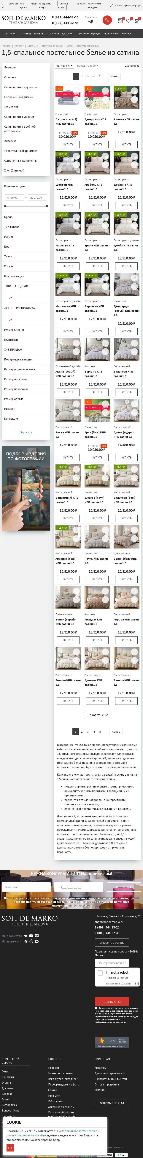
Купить (68, 144)
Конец (114, 76)
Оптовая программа (107, 1084)
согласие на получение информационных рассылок (90, 903)
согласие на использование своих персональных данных (88, 898)
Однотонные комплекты (20, 160)
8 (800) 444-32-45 (65, 23)
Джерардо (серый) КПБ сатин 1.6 (126, 310)
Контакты (81, 3)
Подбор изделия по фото (63, 1084)
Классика (90, 366)
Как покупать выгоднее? (63, 1079)
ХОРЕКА (99, 1090)
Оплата (6, 1082)
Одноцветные (122, 553)
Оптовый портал (112, 1103)
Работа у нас (55, 1101)
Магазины (100, 1067)
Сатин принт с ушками (126, 240)
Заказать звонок (107, 20)
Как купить (8, 1116)
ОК (10, 1148)
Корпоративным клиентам (111, 1079)
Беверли (10, 67)
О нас (5, 1071)
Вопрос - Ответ (11, 1110)
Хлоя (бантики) (14, 170)
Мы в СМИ (54, 1095)
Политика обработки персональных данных (61, 1114)
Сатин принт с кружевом (20, 87)
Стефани (10, 77)
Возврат (7, 1094)
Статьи (52, 1090)
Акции (34, 3)
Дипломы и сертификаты (110, 1073)
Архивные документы (61, 1107)
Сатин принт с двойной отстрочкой (20, 129)
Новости (53, 1067)
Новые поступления (60, 1073)
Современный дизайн (68, 366)
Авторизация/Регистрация (128, 5)
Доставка (13, 3)
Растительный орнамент (21, 151)
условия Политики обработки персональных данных (51, 902)
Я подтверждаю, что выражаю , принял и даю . (71, 901)
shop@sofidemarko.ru (109, 922)
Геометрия (61, 114)
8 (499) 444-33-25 (65, 17)
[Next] (106, 76)
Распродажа (9, 1105)
